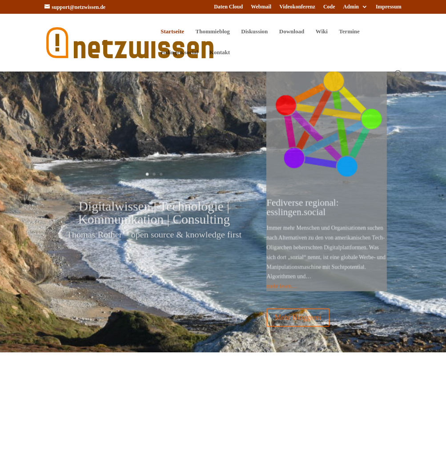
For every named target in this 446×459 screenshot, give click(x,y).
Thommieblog (213, 31)
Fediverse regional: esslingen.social (293, 207)
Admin (351, 7)
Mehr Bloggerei (289, 303)
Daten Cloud (228, 7)
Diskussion (254, 31)
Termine (349, 31)
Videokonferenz (297, 7)
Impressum (389, 7)
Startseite (172, 31)
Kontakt (219, 52)
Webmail (261, 7)
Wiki (322, 31)
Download (291, 31)
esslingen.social (179, 52)
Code (329, 7)
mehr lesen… (275, 276)
